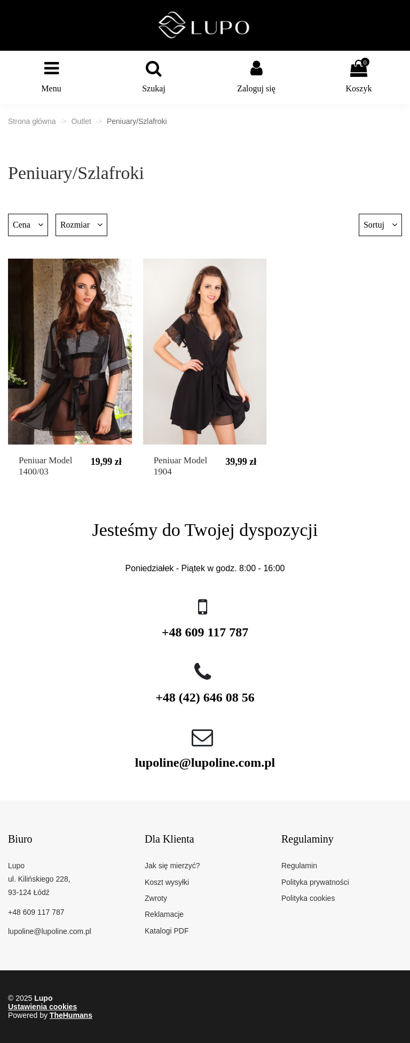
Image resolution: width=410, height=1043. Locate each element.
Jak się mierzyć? (172, 865)
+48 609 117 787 (205, 632)
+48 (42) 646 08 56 (205, 697)
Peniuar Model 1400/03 (46, 465)
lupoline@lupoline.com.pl (205, 762)
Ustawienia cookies (42, 1006)
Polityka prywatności (315, 882)
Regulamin (299, 865)
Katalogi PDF (166, 931)
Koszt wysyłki (167, 882)
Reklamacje (164, 914)
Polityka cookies (308, 898)
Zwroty (156, 898)
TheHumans (71, 1015)
